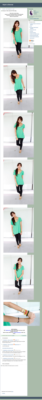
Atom (12, 391)
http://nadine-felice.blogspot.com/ (7, 348)
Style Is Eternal (8, 4)
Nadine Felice (17, 344)
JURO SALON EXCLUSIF (34, 35)
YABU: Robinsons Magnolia (34, 36)
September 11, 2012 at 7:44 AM (8, 350)
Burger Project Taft (33, 29)
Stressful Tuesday (33, 32)
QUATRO (31, 31)
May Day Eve (32, 38)
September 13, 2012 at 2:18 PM (8, 358)
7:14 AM (13, 335)
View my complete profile (34, 18)
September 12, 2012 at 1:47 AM (8, 354)
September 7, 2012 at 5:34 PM (8, 344)
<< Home (3, 393)
